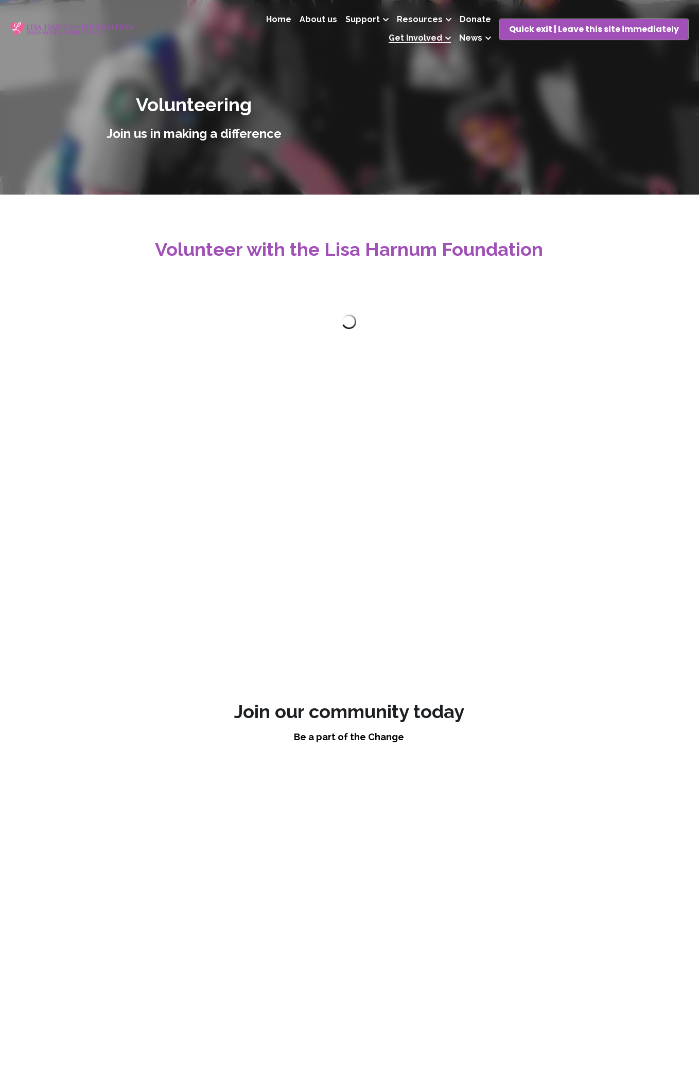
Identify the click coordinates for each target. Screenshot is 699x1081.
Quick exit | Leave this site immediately (594, 29)
